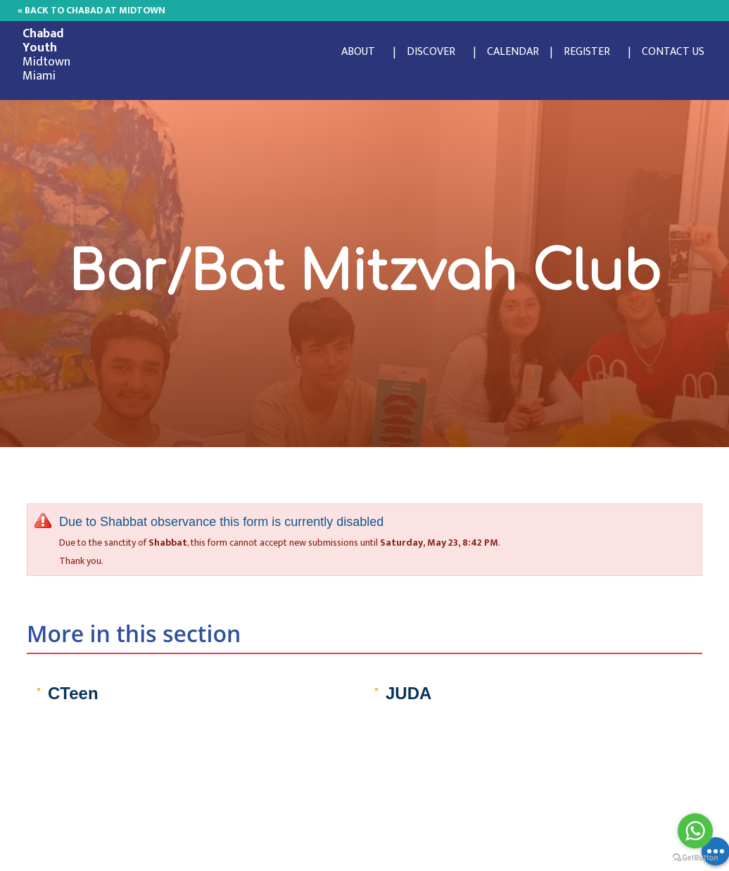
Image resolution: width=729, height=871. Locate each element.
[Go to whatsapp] (695, 830)
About (358, 51)
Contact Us (673, 51)
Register (587, 51)
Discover (431, 51)
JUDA (408, 693)
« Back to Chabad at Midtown (91, 10)
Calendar (513, 51)
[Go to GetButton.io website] (695, 857)
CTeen (73, 693)
